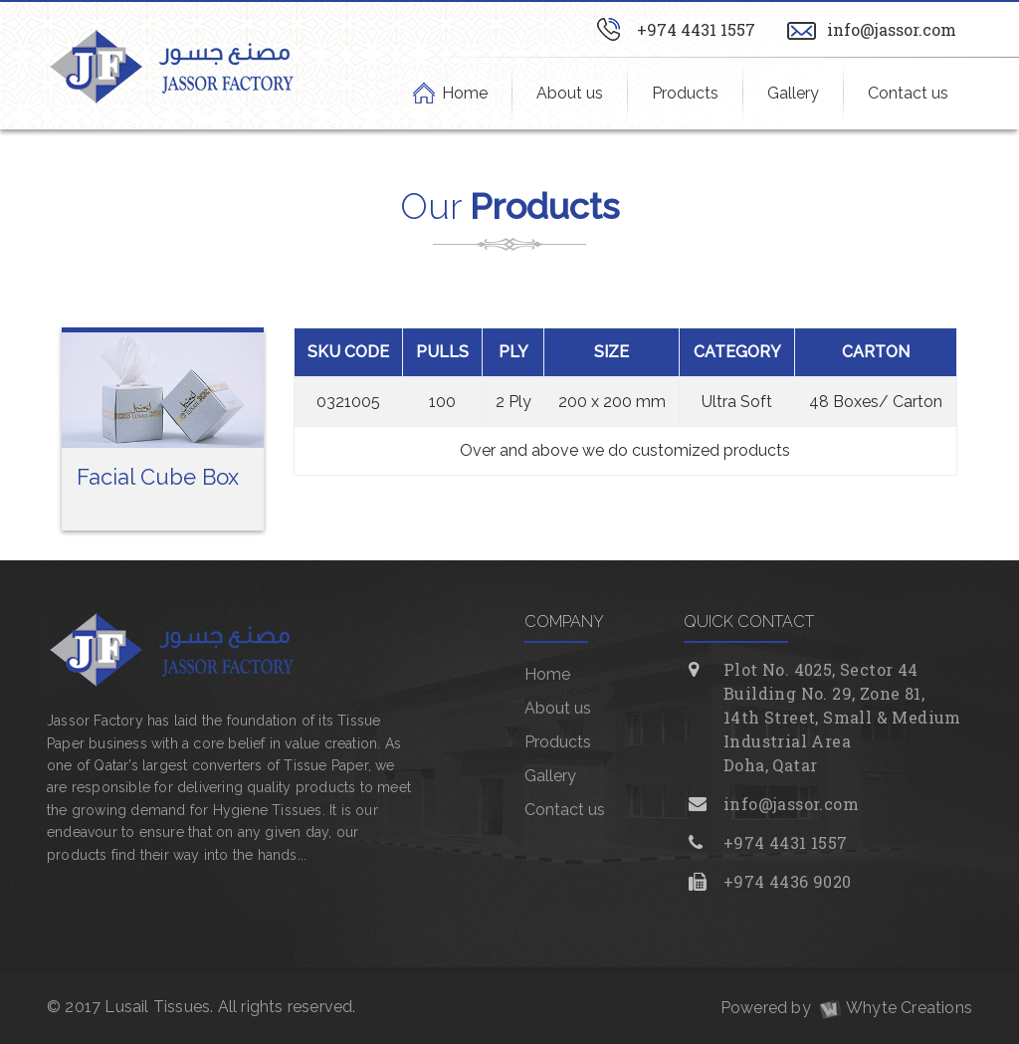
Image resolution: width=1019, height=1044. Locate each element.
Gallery (793, 93)
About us (569, 93)
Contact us (908, 93)
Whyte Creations (893, 1007)
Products (685, 93)
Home (465, 92)
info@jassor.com (891, 29)
